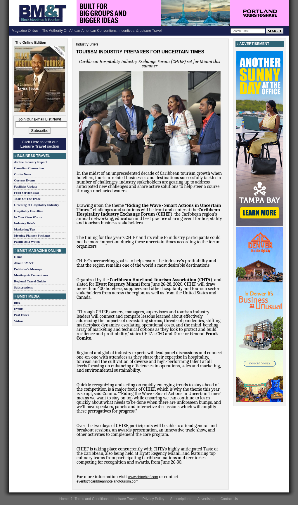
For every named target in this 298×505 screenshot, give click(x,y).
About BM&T (23, 263)
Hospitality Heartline (28, 211)
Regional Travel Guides (30, 281)
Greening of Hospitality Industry (36, 205)
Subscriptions (23, 287)
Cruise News (22, 174)
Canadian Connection (29, 168)
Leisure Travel (125, 499)
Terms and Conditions (91, 499)
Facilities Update (25, 186)
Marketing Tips (24, 229)
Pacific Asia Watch (27, 241)
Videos (18, 321)
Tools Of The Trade (27, 198)
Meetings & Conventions (31, 275)
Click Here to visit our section (39, 144)
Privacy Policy (153, 499)
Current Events (24, 180)
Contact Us (229, 499)
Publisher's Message (28, 269)
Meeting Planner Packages (32, 235)
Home (18, 256)
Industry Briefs (24, 223)
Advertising (205, 499)
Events (18, 308)
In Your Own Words (28, 217)
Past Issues (21, 315)
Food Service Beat (26, 192)
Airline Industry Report (30, 162)
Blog (17, 302)
